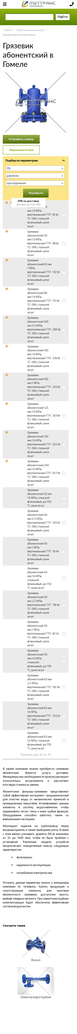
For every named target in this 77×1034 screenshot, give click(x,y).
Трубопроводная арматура (30, 30)
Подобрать (36, 192)
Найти (63, 16)
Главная (8, 30)
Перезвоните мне (21, 149)
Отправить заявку (21, 139)
